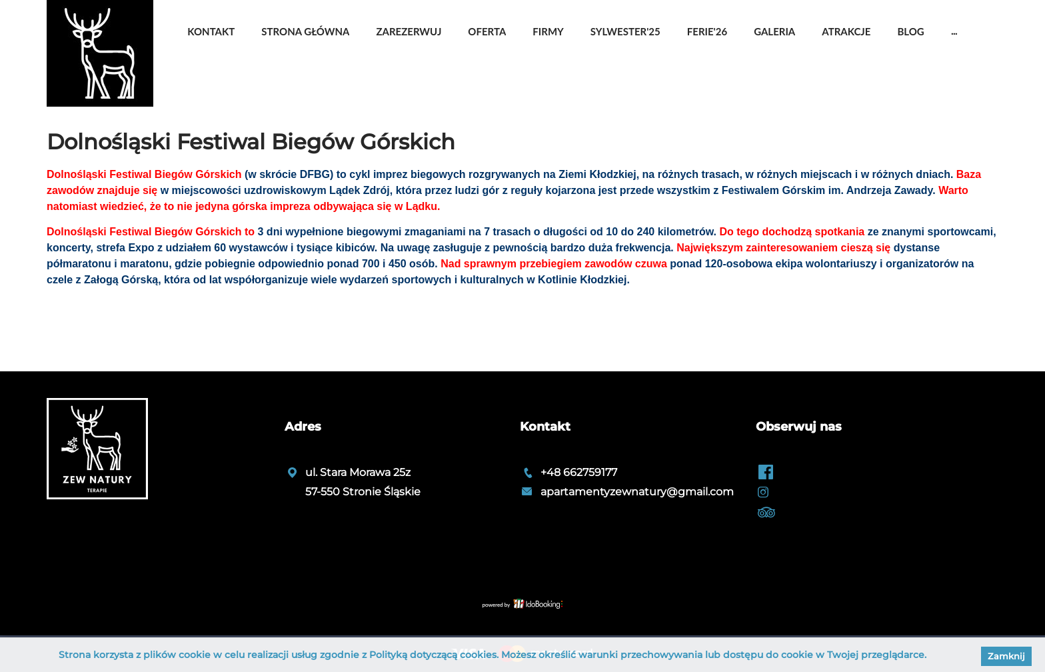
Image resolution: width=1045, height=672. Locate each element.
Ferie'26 (707, 31)
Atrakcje (846, 31)
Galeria (774, 31)
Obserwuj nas (799, 426)
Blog (910, 31)
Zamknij (1006, 656)
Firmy (547, 31)
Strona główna (305, 31)
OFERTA (487, 31)
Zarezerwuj (408, 31)
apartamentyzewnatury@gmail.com (637, 491)
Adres (303, 426)
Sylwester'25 (625, 31)
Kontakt (211, 31)
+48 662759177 (578, 472)
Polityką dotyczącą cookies (433, 655)
